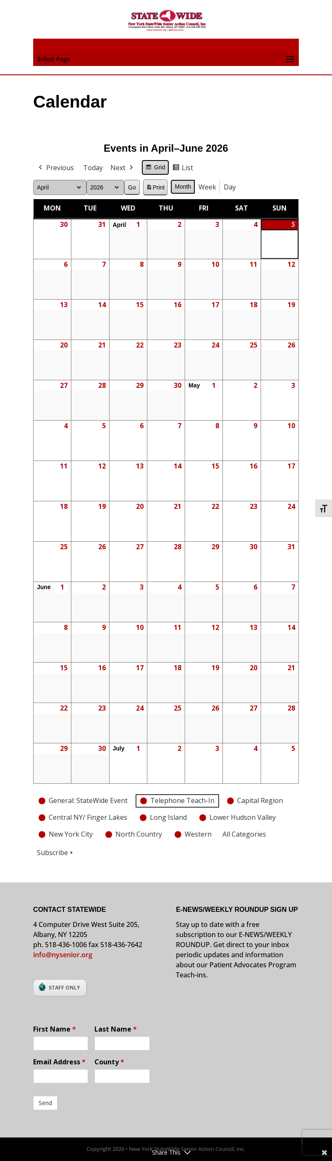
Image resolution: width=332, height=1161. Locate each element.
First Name (54, 1029)
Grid (155, 168)
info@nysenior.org (62, 954)
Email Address (59, 1061)
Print (155, 188)
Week (208, 187)
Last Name (115, 1029)
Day (230, 187)
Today (93, 167)
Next (122, 168)
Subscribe (56, 852)
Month (183, 186)
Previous (55, 168)
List (183, 169)
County (109, 1061)
